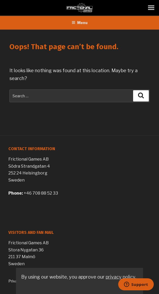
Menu (80, 22)
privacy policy (120, 277)
